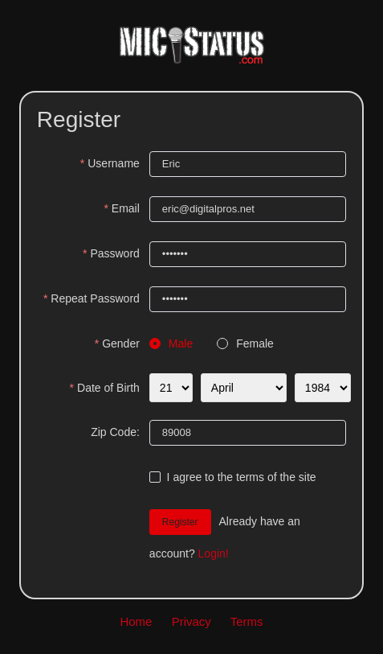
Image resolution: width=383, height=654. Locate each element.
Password (114, 253)
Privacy (191, 621)
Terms (246, 621)
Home (136, 621)
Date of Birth (108, 387)
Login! (213, 553)
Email (126, 208)
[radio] (171, 344)
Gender (121, 343)
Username (114, 163)
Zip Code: (115, 432)
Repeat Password (95, 298)
